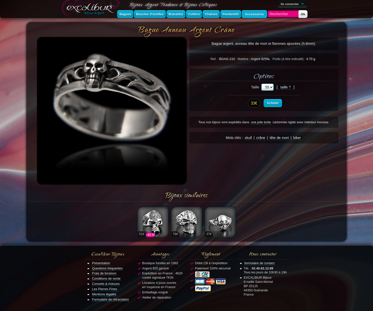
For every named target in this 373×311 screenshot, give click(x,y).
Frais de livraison (104, 273)
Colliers (194, 14)
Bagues (125, 14)
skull (248, 138)
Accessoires (254, 14)
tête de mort (279, 138)
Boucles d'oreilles (149, 14)
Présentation (101, 263)
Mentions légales (104, 294)
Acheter (273, 103)
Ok (303, 14)
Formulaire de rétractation (110, 299)
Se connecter (293, 3)
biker (297, 138)
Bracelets (176, 14)
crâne (260, 138)
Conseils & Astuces (106, 284)
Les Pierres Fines (104, 289)
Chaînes (211, 14)
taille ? (285, 87)
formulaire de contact (259, 263)
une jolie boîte (261, 122)
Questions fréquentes (107, 268)
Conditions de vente (106, 278)
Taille (255, 87)
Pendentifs (231, 14)
